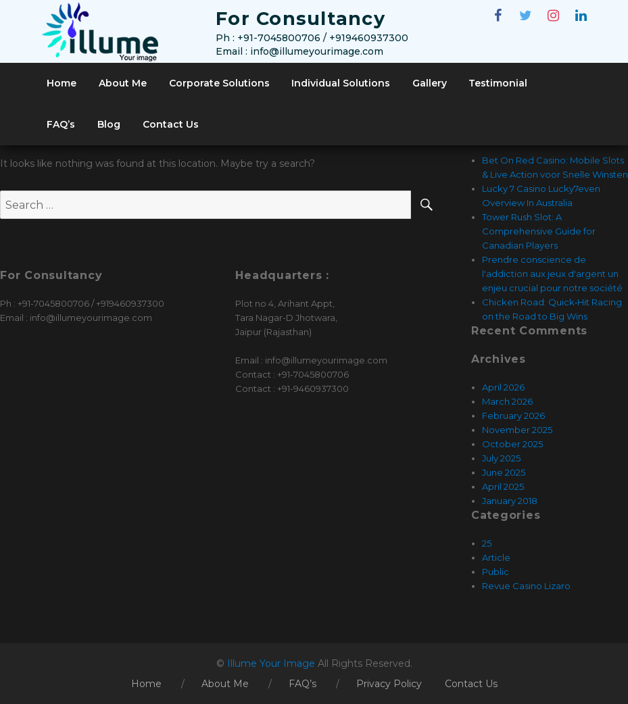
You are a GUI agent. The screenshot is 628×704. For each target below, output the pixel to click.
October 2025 (512, 443)
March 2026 (507, 401)
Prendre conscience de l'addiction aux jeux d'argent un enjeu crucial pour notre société (552, 273)
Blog (108, 124)
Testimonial (497, 83)
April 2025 (503, 486)
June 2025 (503, 472)
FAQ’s (61, 124)
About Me (123, 83)
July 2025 (501, 458)
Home (61, 83)
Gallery (429, 83)
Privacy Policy (389, 684)
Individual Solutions (340, 83)
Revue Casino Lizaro (526, 585)
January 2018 (509, 500)
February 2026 (513, 415)
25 (486, 543)
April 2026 (503, 387)
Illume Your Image (272, 663)
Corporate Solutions (219, 83)
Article (496, 557)
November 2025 (517, 429)
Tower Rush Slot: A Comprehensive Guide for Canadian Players (539, 231)
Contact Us (171, 124)
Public (495, 571)
